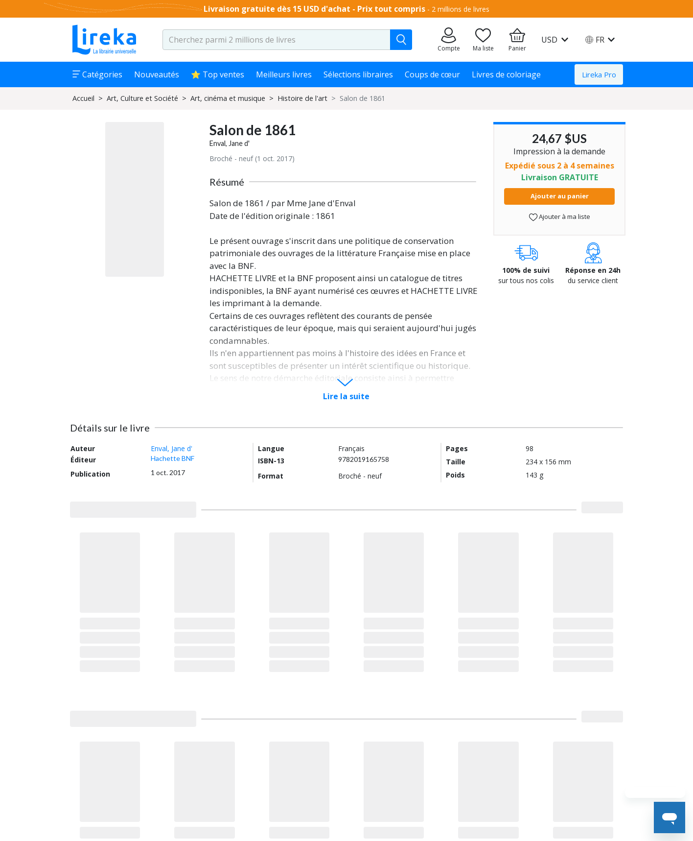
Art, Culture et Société (142, 98)
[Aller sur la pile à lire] (483, 39)
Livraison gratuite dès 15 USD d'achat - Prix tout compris (314, 8)
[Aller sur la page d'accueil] (104, 40)
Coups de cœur (432, 74)
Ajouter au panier (560, 196)
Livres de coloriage (506, 74)
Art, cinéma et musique (227, 98)
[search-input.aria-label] (276, 39)
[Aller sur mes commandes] (449, 39)
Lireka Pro (599, 74)
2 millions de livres (460, 9)
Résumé (226, 182)
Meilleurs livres (284, 74)
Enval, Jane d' (229, 143)
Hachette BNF (172, 458)
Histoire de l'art (302, 98)
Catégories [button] (97, 74)
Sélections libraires (358, 74)
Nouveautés (156, 74)
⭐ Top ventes (217, 74)
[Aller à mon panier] (517, 39)
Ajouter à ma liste (559, 216)
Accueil (83, 98)
